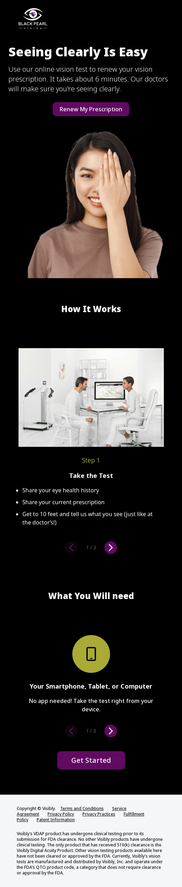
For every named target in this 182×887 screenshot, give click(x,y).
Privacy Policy (61, 814)
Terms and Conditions (82, 808)
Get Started (91, 760)
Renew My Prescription (91, 109)
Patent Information (56, 820)
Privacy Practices (98, 814)
